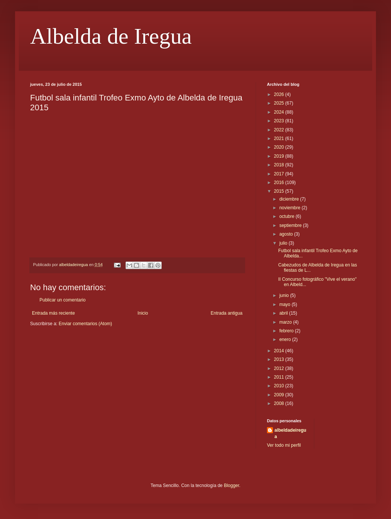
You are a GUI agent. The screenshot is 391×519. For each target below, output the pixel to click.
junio (284, 295)
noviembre (290, 207)
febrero (287, 330)
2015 (279, 191)
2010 (279, 385)
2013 (279, 359)
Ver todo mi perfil (284, 445)
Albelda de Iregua (111, 36)
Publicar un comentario (62, 300)
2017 (279, 174)
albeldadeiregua (290, 433)
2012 (279, 368)
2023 (279, 120)
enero (285, 339)
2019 (279, 156)
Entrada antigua (226, 313)
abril (284, 313)
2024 (279, 112)
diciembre (289, 199)
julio (284, 243)
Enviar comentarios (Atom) (85, 323)
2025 (279, 103)
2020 (279, 147)
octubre (287, 216)
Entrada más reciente (53, 313)
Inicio (143, 313)
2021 (279, 138)
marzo (286, 322)
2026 (279, 94)
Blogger (231, 485)
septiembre (291, 225)
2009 (279, 394)
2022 (279, 129)
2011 (279, 377)
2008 (279, 403)
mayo (285, 304)
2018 (279, 164)
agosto (286, 234)
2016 (279, 182)
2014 (279, 350)
